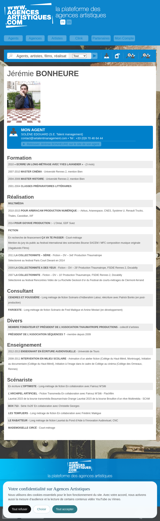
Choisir (41, 509)
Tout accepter (65, 509)
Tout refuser (19, 509)
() (66, 134)
